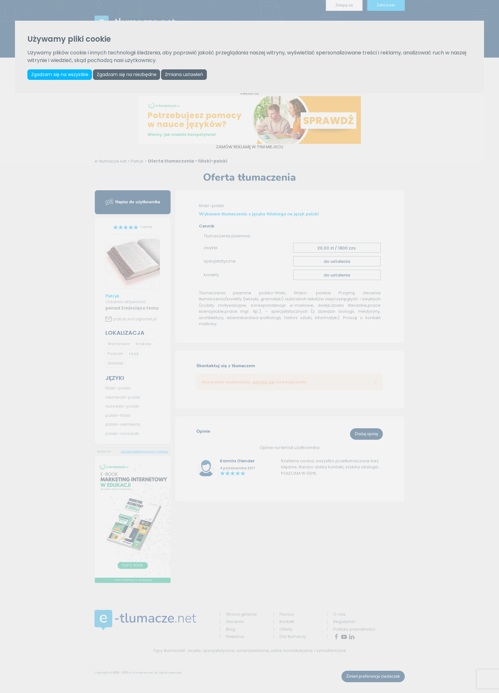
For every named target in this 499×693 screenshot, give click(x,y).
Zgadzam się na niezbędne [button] (128, 74)
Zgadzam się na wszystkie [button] (60, 74)
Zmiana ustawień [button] (186, 74)
